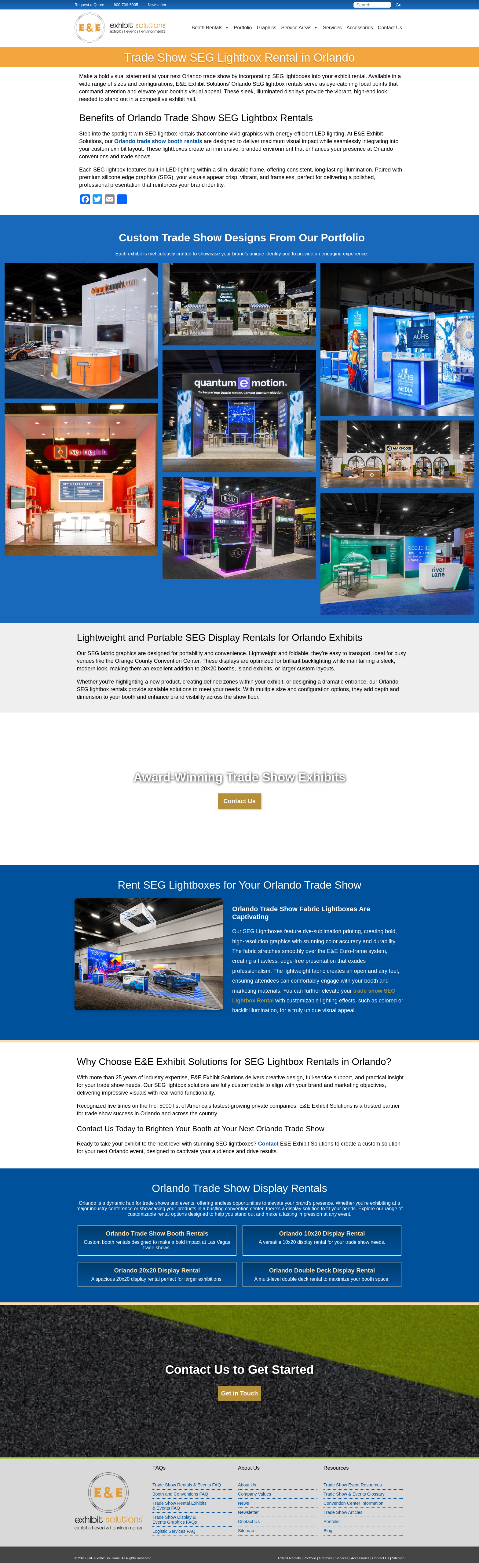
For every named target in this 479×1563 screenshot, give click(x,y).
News (243, 1489)
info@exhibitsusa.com (317, 1552)
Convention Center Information (353, 1489)
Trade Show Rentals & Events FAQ (186, 1471)
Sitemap (246, 1517)
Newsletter (157, 4)
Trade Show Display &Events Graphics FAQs (174, 1506)
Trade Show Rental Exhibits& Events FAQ (179, 1492)
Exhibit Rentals (289, 1545)
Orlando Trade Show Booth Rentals (115, 1237)
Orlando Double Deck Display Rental (363, 1237)
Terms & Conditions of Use (95, 1552)
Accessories (360, 27)
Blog (328, 1517)
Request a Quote (89, 4)
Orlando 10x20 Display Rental (198, 1237)
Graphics (266, 27)
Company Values (254, 1480)
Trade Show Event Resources (353, 1471)
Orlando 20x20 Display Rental (281, 1237)
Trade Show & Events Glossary (354, 1480)
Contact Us (390, 27)
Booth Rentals (210, 28)
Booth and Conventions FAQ (180, 1480)
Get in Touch (239, 1380)
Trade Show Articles (343, 1498)
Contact (268, 1144)
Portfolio (243, 27)
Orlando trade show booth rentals (158, 141)
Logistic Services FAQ (174, 1517)
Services (332, 27)
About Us (247, 1471)
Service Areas (299, 28)
